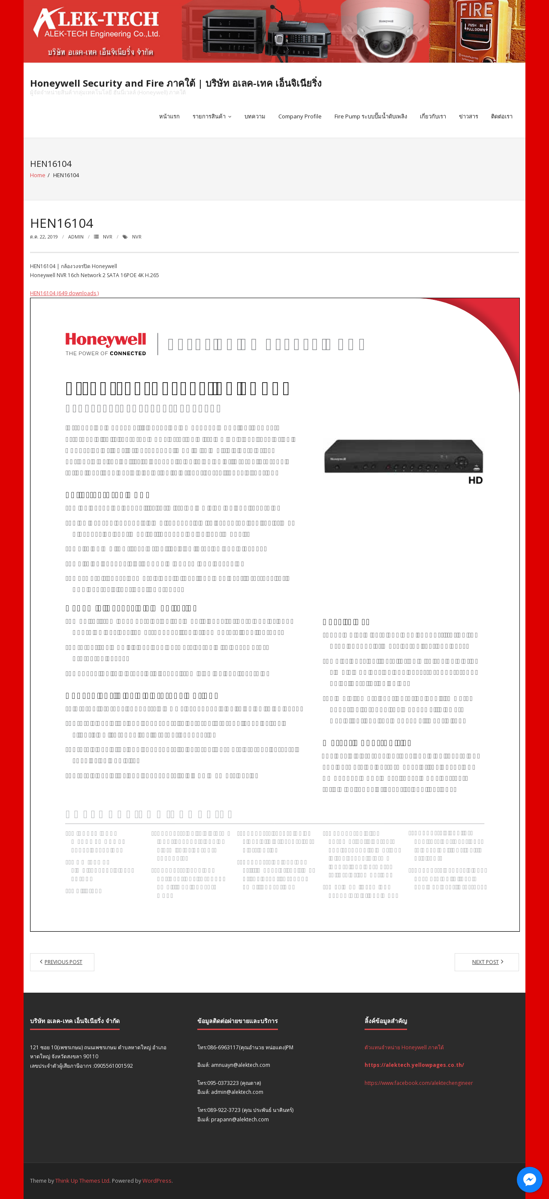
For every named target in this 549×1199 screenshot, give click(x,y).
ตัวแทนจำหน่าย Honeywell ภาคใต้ (404, 1047)
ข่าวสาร (468, 116)
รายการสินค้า (209, 116)
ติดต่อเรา (502, 116)
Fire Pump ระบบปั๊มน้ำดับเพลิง (371, 116)
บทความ (254, 116)
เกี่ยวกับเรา (433, 116)
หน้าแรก (169, 116)
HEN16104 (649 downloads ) (64, 293)
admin (76, 236)
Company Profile (300, 116)
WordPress (157, 1180)
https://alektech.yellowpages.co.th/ (414, 1065)
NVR (107, 236)
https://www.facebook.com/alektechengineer (419, 1083)
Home (37, 175)
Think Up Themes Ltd (82, 1180)
